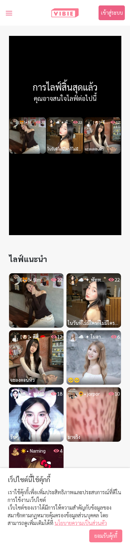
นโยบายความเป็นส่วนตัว (81, 523)
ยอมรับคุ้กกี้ (105, 535)
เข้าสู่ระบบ (112, 12)
